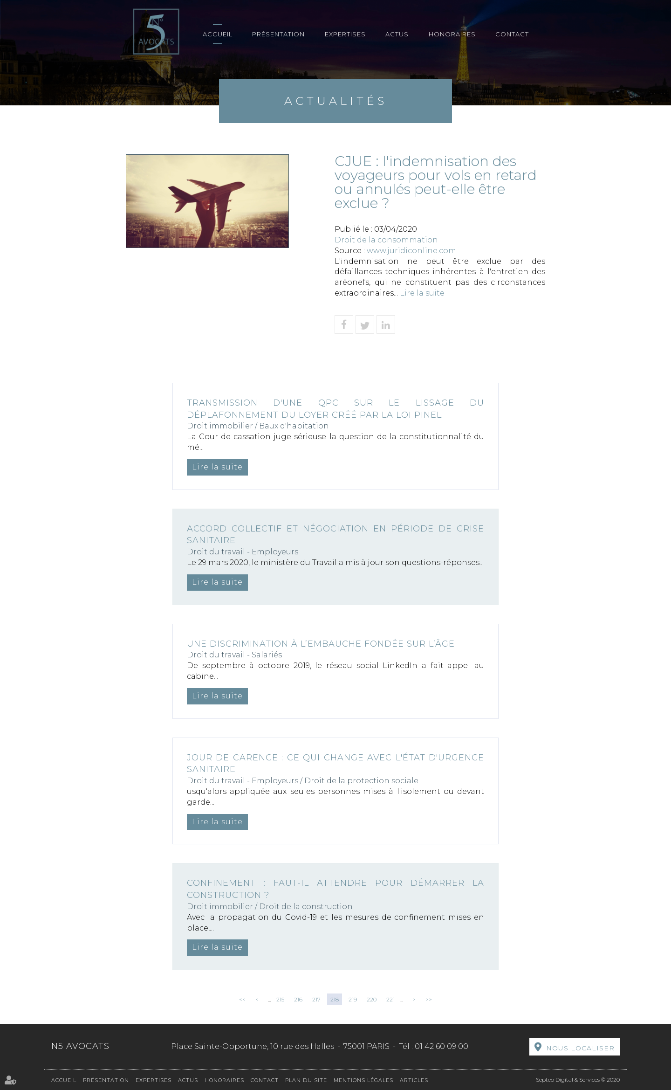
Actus (397, 34)
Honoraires (452, 34)
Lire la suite (422, 293)
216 (298, 999)
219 (353, 999)
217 (316, 999)
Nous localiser (580, 1048)
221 (390, 999)
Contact (512, 34)
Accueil (218, 34)
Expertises (345, 34)
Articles (414, 1080)
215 (280, 999)
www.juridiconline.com (411, 250)
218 (334, 999)
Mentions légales (363, 1080)
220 (372, 999)
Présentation (278, 34)
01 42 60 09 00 (441, 1046)
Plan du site (306, 1080)
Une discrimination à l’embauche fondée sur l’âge (321, 644)
